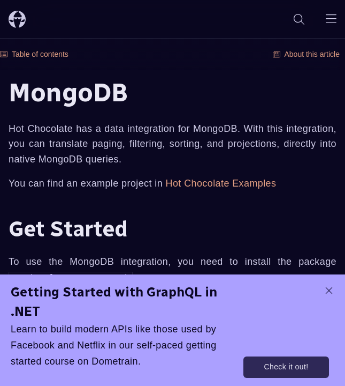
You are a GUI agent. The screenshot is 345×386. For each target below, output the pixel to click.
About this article (306, 54)
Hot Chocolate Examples (221, 183)
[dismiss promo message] (329, 290)
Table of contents (34, 54)
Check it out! (286, 366)
